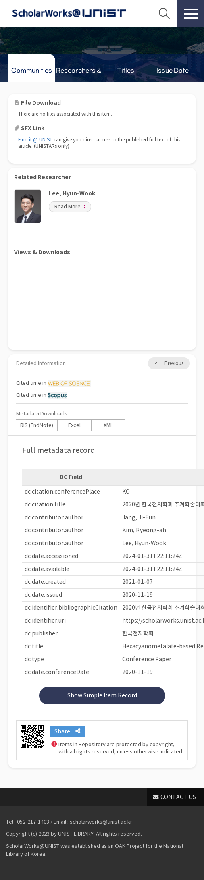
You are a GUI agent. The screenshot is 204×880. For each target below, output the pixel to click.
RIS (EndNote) (36, 425)
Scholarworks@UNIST (69, 13)
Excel (74, 425)
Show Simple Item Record (102, 695)
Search (164, 13)
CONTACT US (178, 797)
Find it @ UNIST (35, 140)
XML (108, 425)
